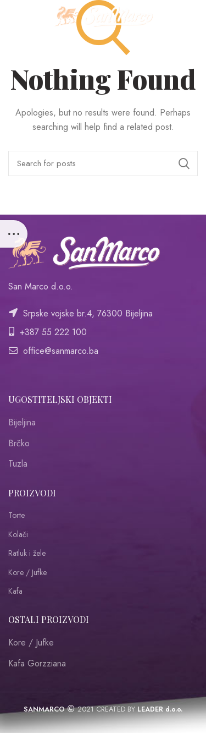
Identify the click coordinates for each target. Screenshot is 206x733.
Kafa (15, 591)
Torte (16, 515)
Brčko (19, 443)
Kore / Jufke (27, 572)
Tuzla (17, 463)
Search (184, 163)
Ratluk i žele (27, 553)
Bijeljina (22, 422)
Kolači (18, 534)
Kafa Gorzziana (37, 663)
